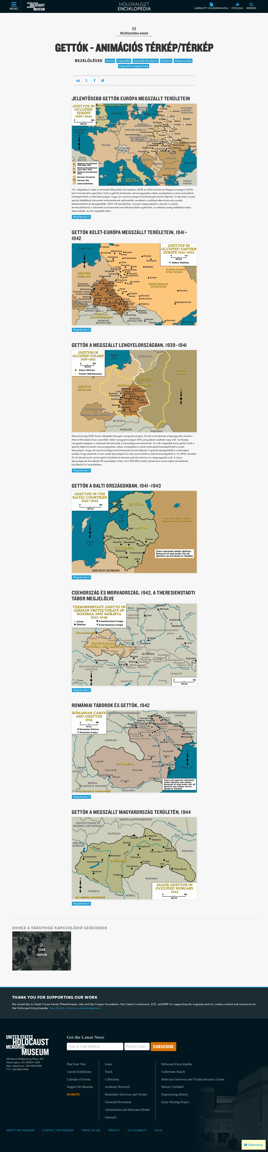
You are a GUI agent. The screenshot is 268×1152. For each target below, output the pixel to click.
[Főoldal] (237, 6)
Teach (108, 1071)
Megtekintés (81, 216)
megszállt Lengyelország (133, 66)
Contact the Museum (58, 1130)
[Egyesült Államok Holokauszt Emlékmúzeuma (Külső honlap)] (36, 6)
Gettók (110, 60)
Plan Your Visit (76, 1064)
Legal (158, 1130)
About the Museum (20, 1130)
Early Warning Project (175, 1102)
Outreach (110, 1117)
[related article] (41, 951)
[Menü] (14, 6)
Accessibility (136, 1130)
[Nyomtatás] (78, 80)
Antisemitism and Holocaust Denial (127, 1109)
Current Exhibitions (79, 1071)
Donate (73, 1094)
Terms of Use (91, 1130)
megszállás (123, 60)
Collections (112, 1079)
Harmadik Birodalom (146, 60)
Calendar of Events (79, 1079)
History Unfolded (172, 1086)
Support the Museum (80, 1086)
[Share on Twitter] (86, 80)
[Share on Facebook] (94, 80)
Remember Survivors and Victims (126, 1094)
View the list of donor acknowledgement (75, 1008)
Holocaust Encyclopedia (176, 1064)
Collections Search (173, 1071)
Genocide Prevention (118, 1102)
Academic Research (117, 1086)
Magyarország (183, 60)
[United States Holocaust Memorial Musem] (27, 1045)
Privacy (114, 1130)
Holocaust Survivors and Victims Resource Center (192, 1079)
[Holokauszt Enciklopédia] (134, 6)
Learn (108, 1064)
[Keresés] (251, 6)
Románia (166, 60)
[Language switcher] (102, 80)
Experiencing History (174, 1094)
